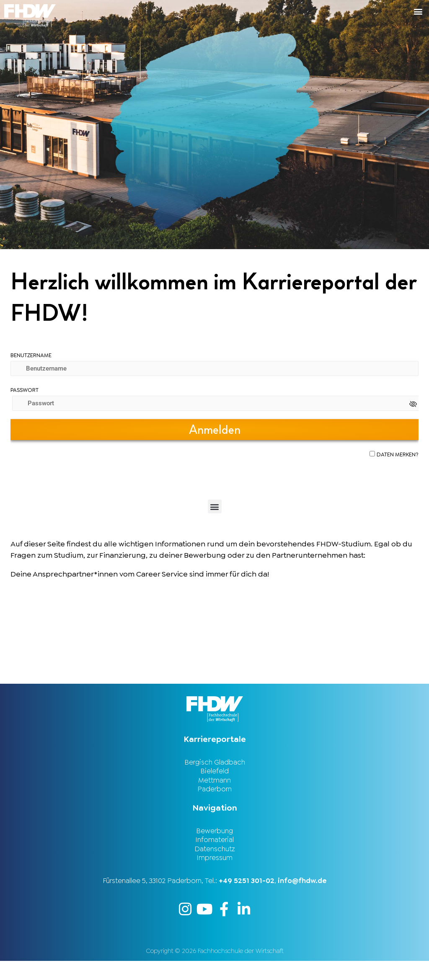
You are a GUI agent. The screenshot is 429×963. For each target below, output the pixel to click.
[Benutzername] (214, 368)
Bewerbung (214, 831)
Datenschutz (214, 850)
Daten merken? (398, 454)
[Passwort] (216, 403)
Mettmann (214, 780)
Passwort (24, 390)
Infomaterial (214, 840)
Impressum (214, 859)
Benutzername (31, 355)
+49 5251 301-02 (246, 882)
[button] (322, 11)
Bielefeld (214, 771)
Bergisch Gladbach (214, 762)
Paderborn (214, 789)
